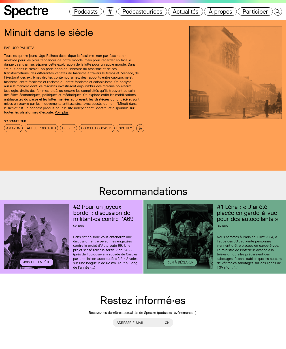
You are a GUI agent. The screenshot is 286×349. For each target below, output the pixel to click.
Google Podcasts (96, 128)
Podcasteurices (142, 11)
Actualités (185, 11)
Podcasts (86, 11)
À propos (220, 11)
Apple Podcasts (41, 128)
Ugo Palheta (23, 48)
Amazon (13, 128)
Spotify (125, 128)
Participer (255, 11)
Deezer (68, 128)
